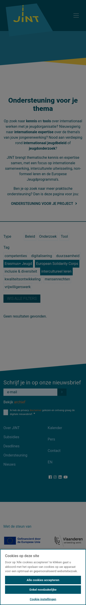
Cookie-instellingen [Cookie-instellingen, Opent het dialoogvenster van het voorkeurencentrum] (43, 599)
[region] (43, 577)
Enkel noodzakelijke (43, 589)
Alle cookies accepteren (43, 580)
